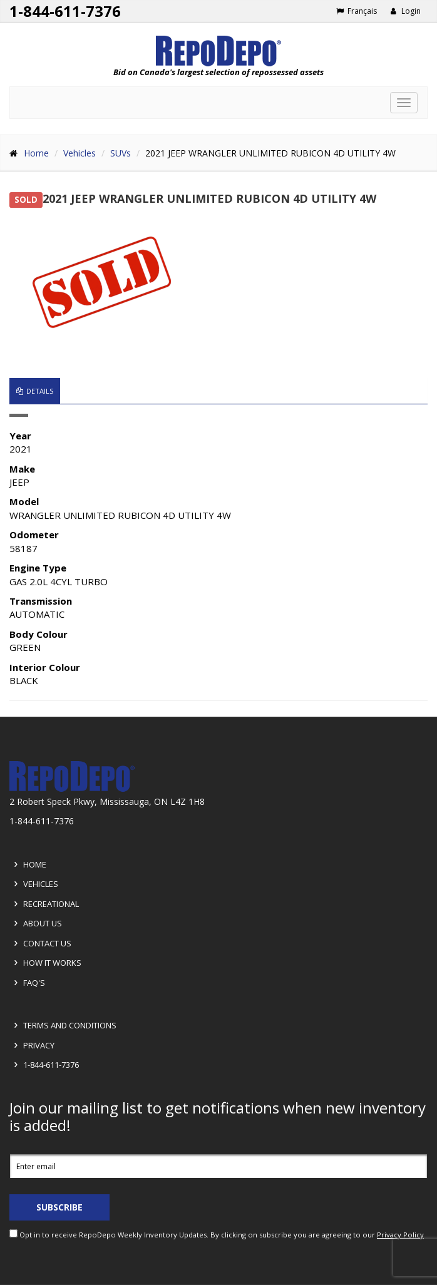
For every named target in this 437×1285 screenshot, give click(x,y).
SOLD (26, 199)
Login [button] (405, 11)
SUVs (120, 153)
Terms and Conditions (63, 1025)
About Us (36, 923)
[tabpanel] (218, 557)
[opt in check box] (13, 1233)
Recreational (44, 903)
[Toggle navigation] (404, 102)
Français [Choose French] (356, 11)
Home (36, 153)
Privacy (32, 1045)
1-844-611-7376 (44, 1064)
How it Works (45, 962)
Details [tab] (34, 391)
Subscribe (59, 1207)
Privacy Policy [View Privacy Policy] (400, 1234)
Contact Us (40, 943)
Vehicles (79, 153)
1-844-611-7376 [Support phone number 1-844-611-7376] (65, 11)
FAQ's (27, 982)
